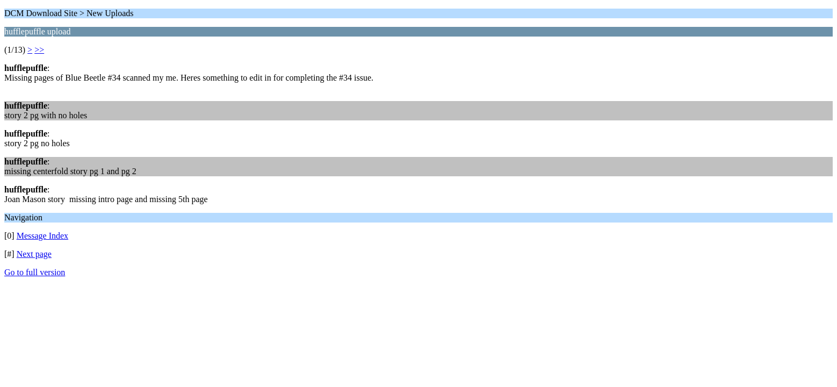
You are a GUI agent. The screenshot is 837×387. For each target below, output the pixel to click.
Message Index (42, 235)
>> (39, 49)
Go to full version (34, 272)
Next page (34, 254)
